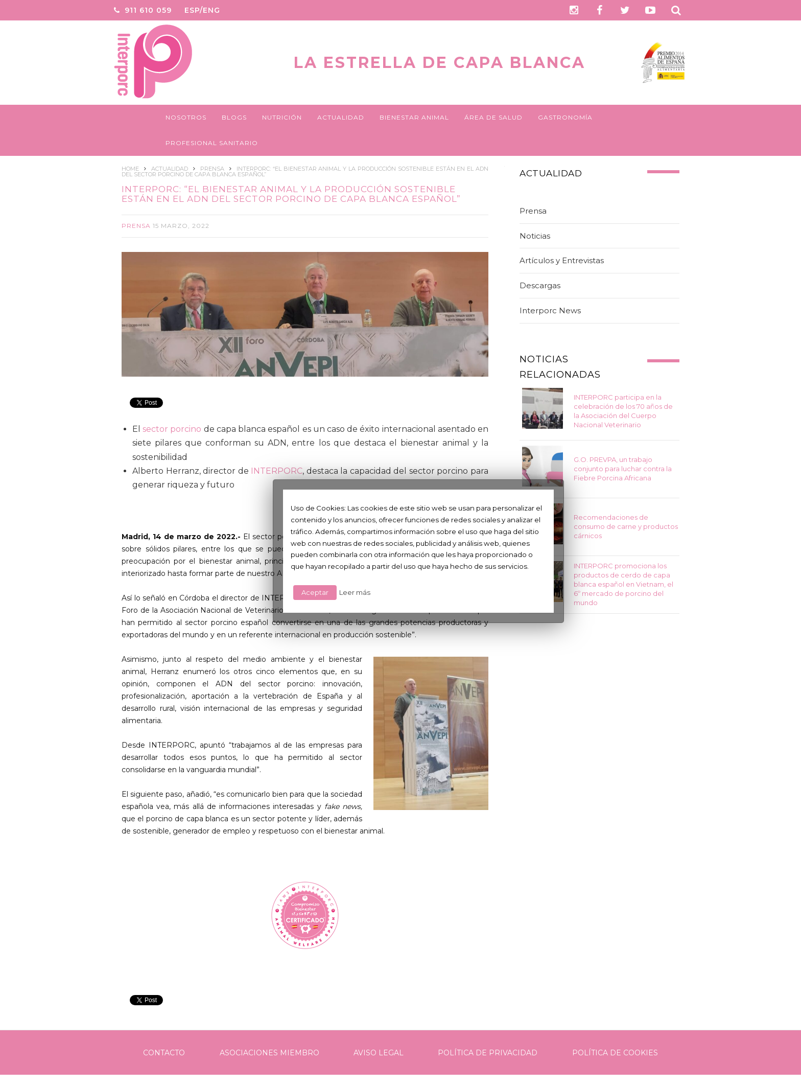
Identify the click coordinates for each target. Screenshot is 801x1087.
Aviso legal (379, 1052)
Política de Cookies (615, 1052)
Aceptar (314, 592)
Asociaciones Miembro (269, 1052)
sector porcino (172, 429)
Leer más (354, 592)
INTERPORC (276, 471)
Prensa (136, 225)
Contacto (164, 1052)
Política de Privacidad (487, 1052)
